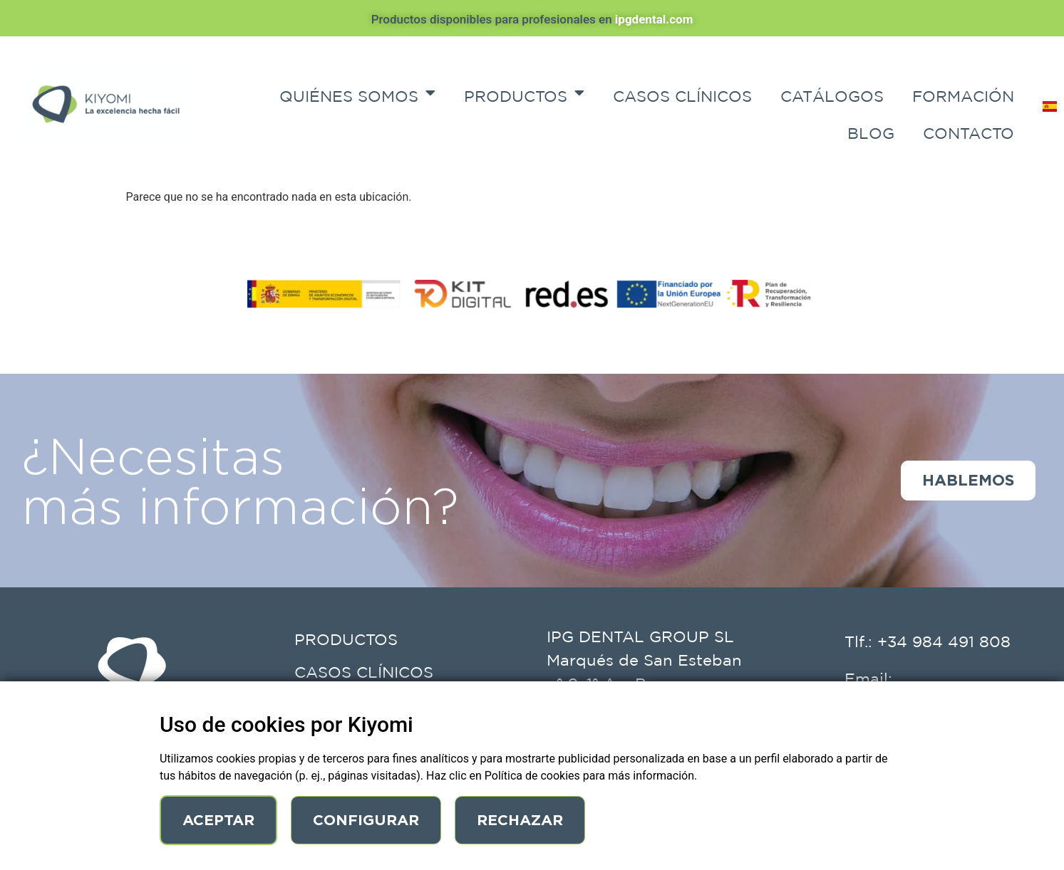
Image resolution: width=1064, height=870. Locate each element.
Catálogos (832, 96)
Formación (963, 96)
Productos (524, 93)
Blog (870, 133)
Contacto (968, 133)
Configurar (367, 820)
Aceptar (219, 820)
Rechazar (523, 820)
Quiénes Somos (357, 93)
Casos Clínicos (682, 96)
